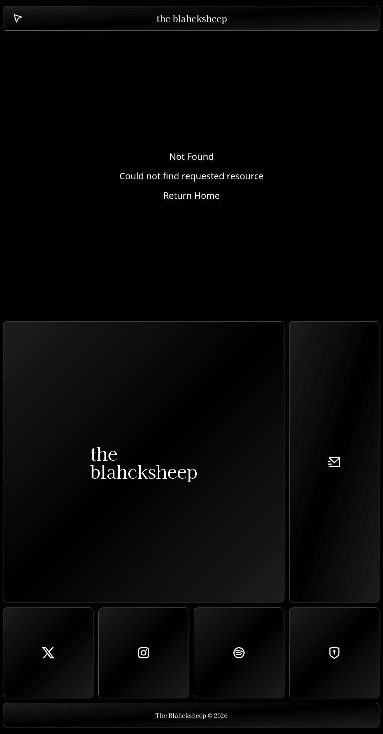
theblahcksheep (143, 462)
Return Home (191, 195)
